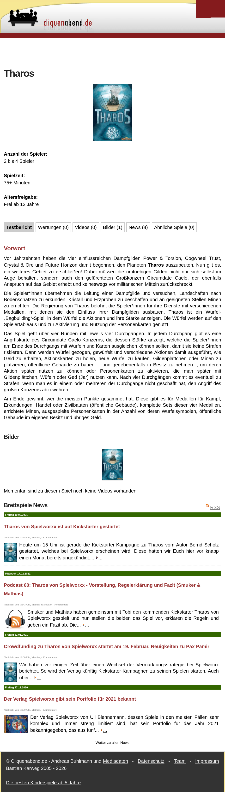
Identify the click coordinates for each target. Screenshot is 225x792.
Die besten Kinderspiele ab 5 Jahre (43, 782)
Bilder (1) (112, 227)
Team (180, 761)
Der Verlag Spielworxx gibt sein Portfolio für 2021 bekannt (70, 699)
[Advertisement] (112, 52)
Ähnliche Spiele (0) (174, 227)
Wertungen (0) (53, 227)
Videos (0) (86, 227)
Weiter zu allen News (112, 742)
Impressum (207, 761)
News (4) (138, 227)
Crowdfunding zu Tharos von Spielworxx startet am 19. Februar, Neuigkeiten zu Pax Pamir (106, 646)
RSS (215, 507)
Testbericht (19, 227)
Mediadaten (115, 761)
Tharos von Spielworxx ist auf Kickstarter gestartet (62, 526)
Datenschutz (151, 761)
